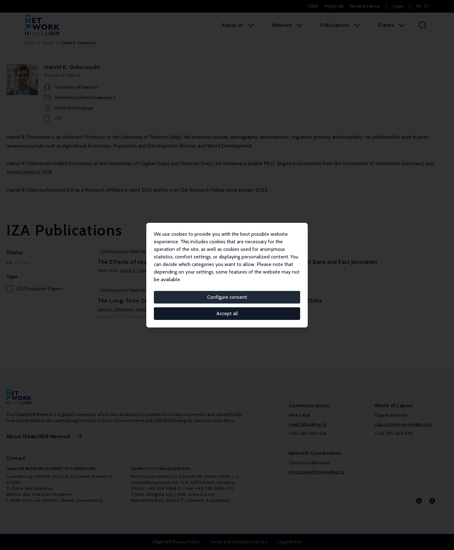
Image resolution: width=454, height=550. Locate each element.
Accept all (227, 313)
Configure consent (227, 297)
